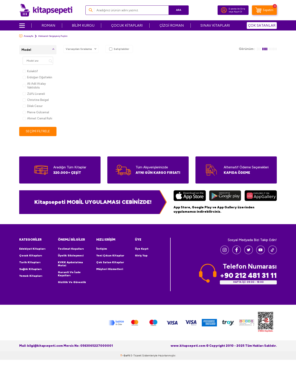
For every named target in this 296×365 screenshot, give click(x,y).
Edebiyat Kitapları (32, 248)
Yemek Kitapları (30, 275)
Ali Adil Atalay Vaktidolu (34, 85)
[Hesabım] (224, 10)
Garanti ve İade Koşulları (69, 274)
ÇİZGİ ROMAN (172, 25)
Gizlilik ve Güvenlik (72, 282)
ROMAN (48, 25)
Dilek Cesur (32, 106)
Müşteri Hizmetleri (109, 269)
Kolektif (30, 71)
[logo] (46, 10)
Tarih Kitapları (29, 262)
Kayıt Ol (238, 11)
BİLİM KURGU (83, 25)
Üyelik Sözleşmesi (71, 255)
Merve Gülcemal (36, 112)
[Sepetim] (264, 10)
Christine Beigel (36, 100)
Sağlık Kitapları (30, 269)
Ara (178, 10)
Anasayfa (26, 36)
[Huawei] (260, 196)
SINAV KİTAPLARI (215, 25)
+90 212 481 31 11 (248, 275)
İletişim (101, 248)
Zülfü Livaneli (34, 93)
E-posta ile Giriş (237, 8)
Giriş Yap (141, 255)
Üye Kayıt (141, 248)
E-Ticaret (136, 355)
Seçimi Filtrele (38, 131)
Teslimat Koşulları (71, 248)
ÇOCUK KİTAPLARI (127, 25)
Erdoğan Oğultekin (37, 77)
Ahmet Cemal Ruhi (37, 118)
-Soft (125, 355)
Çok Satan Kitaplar (110, 262)
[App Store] (190, 196)
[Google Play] (225, 196)
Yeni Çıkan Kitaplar (110, 255)
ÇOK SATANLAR (261, 25)
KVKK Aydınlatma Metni (70, 264)
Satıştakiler (119, 49)
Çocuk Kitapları (30, 255)
